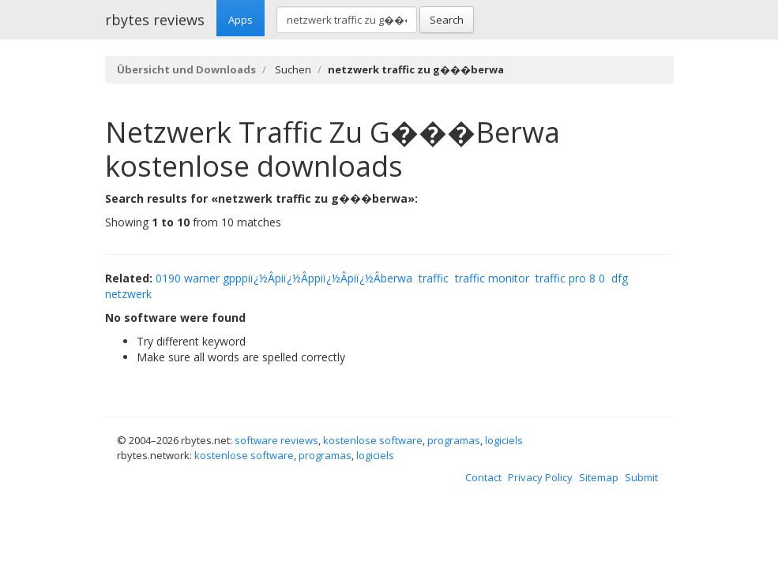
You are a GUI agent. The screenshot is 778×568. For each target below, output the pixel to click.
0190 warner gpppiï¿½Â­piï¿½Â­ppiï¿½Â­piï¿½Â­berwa (284, 278)
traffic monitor (492, 278)
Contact (483, 477)
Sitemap (598, 477)
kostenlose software (373, 440)
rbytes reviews (155, 19)
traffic (434, 278)
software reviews (276, 440)
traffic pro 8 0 (570, 278)
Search (447, 20)
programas (453, 440)
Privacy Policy (540, 477)
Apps (240, 20)
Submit (641, 477)
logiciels (504, 440)
